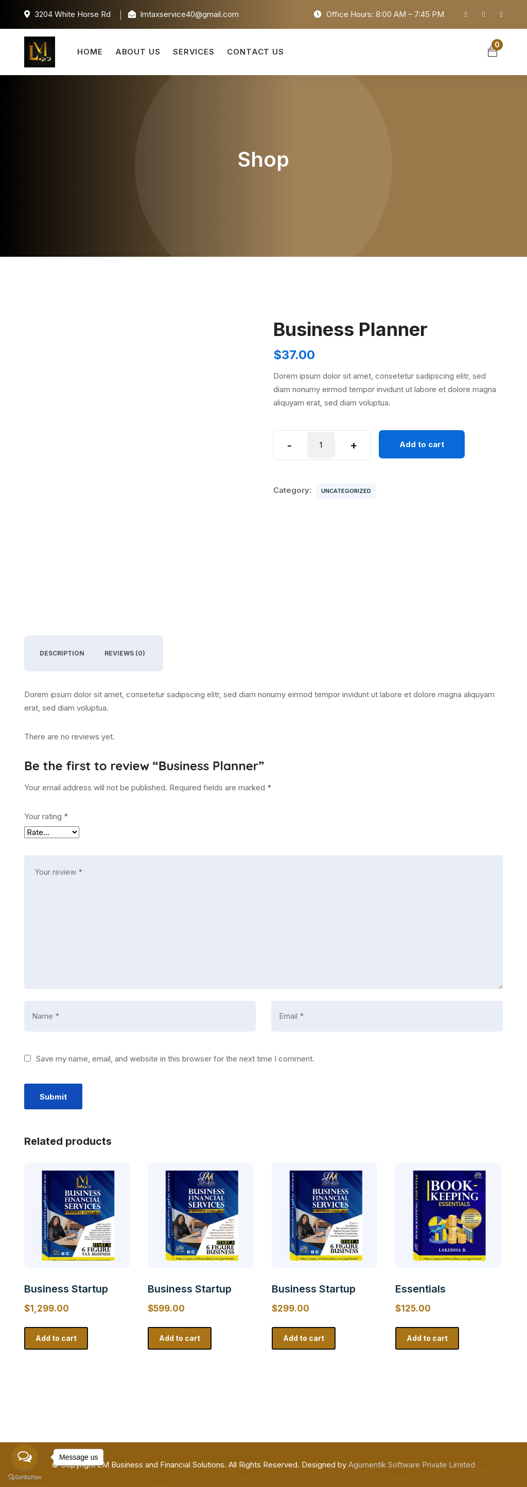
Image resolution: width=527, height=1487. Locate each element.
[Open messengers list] (25, 1457)
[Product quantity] (321, 445)
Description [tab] (62, 653)
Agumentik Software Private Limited (411, 1465)
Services (194, 52)
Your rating (46, 816)
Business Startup (66, 1289)
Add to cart (421, 444)
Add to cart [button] (56, 1338)
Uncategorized (346, 490)
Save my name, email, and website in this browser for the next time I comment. (175, 1059)
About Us (138, 52)
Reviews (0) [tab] (124, 653)
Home (90, 52)
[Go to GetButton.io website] (24, 1477)
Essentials (420, 1289)
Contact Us (255, 52)
